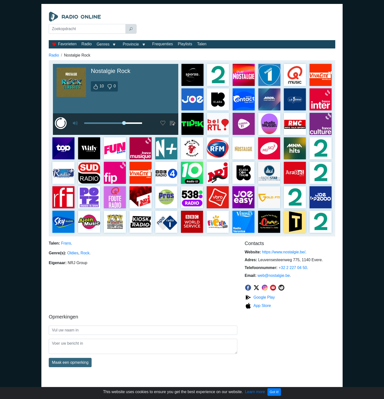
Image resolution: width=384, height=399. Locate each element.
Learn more (255, 392)
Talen (201, 44)
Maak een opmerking (70, 362)
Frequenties (162, 44)
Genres (102, 44)
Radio (87, 44)
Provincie (131, 44)
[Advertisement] (237, 24)
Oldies (72, 253)
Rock (85, 253)
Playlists (185, 44)
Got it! (274, 392)
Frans (66, 243)
